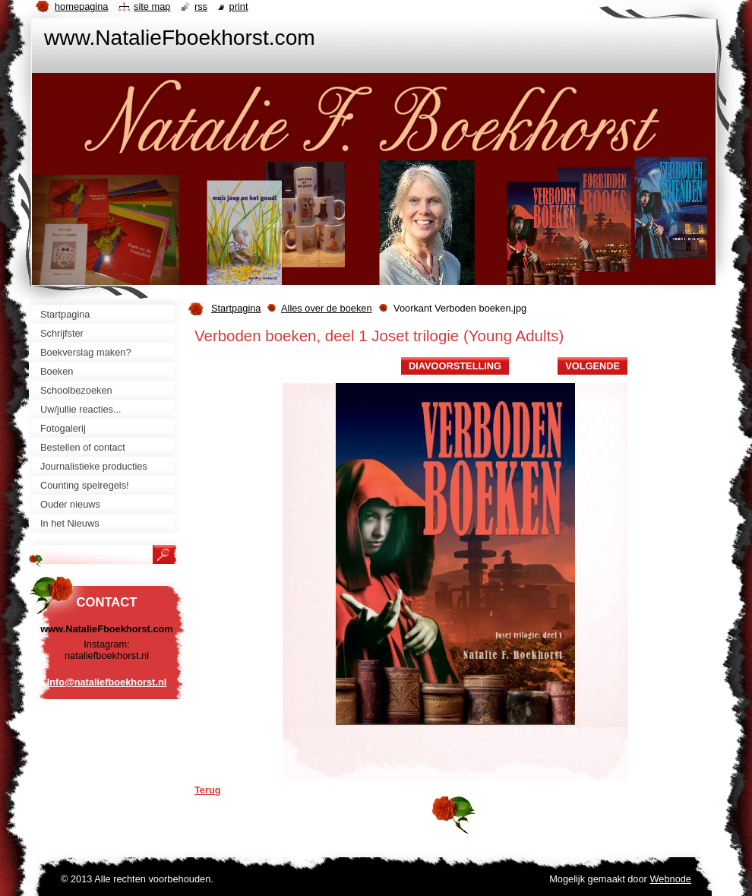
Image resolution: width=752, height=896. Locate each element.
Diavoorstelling (455, 366)
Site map (152, 6)
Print (238, 6)
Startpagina (236, 308)
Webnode (670, 879)
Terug (207, 790)
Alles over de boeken (326, 308)
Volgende (592, 366)
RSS (200, 6)
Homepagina (81, 6)
